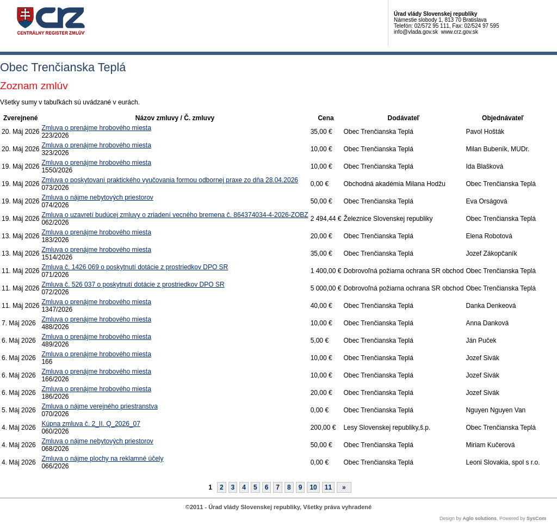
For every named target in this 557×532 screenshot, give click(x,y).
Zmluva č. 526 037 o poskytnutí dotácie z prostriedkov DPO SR (132, 284)
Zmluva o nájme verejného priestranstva (99, 406)
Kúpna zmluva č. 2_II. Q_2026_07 (90, 424)
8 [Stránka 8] (289, 487)
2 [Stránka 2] (222, 487)
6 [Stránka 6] (267, 487)
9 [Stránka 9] (300, 487)
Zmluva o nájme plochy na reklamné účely (102, 458)
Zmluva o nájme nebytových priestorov (97, 197)
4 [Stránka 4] (244, 487)
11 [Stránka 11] (328, 487)
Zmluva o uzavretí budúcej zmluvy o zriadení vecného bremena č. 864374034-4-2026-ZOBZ (174, 215)
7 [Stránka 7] (278, 487)
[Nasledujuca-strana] (344, 487)
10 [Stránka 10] (313, 487)
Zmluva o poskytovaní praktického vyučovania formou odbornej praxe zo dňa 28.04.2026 (169, 180)
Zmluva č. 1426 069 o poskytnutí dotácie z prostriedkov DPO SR (134, 267)
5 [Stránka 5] (255, 487)
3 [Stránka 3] (233, 487)
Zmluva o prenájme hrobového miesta (96, 128)
